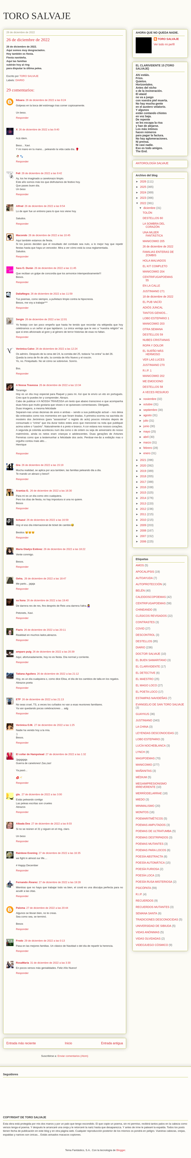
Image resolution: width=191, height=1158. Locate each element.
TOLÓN (147, 212)
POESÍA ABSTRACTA (149, 856)
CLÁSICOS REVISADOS (151, 615)
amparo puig (23, 651)
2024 (143, 192)
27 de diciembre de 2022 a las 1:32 (66, 754)
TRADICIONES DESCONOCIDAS (157, 919)
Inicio (68, 1043)
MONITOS (142, 812)
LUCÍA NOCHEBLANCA (151, 745)
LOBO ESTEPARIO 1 (156, 318)
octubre (148, 404)
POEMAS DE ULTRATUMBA (154, 831)
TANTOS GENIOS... (155, 312)
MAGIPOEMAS (145, 758)
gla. (18, 794)
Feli (18, 173)
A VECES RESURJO (156, 392)
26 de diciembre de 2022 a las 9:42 (41, 173)
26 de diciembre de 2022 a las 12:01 (46, 319)
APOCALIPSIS (145, 571)
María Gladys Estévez (29, 549)
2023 (143, 197)
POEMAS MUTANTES (150, 843)
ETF (18, 699)
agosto (147, 415)
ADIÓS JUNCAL (153, 307)
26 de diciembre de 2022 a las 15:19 (42, 465)
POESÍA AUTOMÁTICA (150, 862)
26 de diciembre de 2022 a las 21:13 (43, 699)
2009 (143, 525)
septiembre (150, 409)
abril (146, 436)
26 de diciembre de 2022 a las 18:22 (64, 549)
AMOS (140, 565)
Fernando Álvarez (27, 882)
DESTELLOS (144, 641)
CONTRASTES (145, 622)
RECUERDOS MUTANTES (152, 907)
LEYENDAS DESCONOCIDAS (155, 733)
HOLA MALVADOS (154, 260)
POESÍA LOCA (145, 875)
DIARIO (20, 80)
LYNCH (140, 752)
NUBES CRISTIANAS (156, 339)
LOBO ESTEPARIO (148, 739)
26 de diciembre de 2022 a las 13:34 (60, 385)
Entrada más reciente (21, 1043)
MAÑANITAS (144, 770)
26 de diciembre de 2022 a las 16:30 (51, 490)
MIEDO (140, 799)
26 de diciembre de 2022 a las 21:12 (58, 673)
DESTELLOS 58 (153, 386)
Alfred (19, 206)
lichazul (20, 519)
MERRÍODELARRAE (149, 793)
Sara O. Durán (24, 268)
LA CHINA (142, 726)
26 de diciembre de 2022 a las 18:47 (45, 578)
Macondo (21, 235)
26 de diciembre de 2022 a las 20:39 (53, 651)
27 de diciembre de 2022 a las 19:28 (60, 882)
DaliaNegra (22, 293)
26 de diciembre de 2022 (158, 246)
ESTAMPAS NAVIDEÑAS (151, 698)
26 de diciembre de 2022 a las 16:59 (47, 519)
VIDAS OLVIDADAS (148, 938)
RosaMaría (22, 962)
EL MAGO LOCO (146, 685)
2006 (143, 541)
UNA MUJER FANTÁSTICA (153, 234)
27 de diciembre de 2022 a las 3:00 (41, 794)
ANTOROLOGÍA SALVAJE (152, 163)
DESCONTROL (145, 634)
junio (146, 426)
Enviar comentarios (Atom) (72, 1055)
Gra (18, 465)
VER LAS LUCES (154, 359)
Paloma (20, 907)
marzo (147, 442)
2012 (143, 508)
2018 (143, 476)
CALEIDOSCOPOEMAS (151, 596)
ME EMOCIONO (153, 381)
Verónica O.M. (24, 725)
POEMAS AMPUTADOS (151, 824)
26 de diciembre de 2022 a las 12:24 (56, 348)
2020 (143, 465)
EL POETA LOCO (147, 691)
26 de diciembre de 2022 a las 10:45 (49, 235)
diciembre (149, 207)
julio (146, 420)
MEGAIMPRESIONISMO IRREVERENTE (151, 785)
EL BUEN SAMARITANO (151, 660)
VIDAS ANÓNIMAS (148, 932)
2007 (143, 536)
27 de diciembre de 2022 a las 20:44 (47, 907)
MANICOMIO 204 (154, 271)
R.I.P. (139, 894)
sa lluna (20, 600)
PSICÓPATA (143, 887)
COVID (140, 628)
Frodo (19, 940)
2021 (143, 460)
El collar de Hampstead (30, 754)
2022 (143, 203)
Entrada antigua (112, 1043)
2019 (143, 470)
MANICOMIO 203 (154, 323)
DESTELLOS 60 (153, 218)
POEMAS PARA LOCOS (151, 850)
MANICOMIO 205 (154, 241)
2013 (143, 503)
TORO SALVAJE (37, 16)
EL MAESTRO (145, 679)
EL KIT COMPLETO (155, 266)
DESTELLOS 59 (153, 334)
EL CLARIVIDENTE (148, 666)
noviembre (150, 399)
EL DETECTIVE (145, 672)
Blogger (120, 1150)
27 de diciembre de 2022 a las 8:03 (51, 823)
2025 (143, 186)
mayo (147, 431)
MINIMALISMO (145, 805)
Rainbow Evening (26, 853)
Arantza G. (22, 490)
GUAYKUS (142, 714)
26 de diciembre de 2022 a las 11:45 (55, 268)
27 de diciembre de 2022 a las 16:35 (59, 853)
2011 (143, 514)
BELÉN (140, 590)
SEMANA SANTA (146, 913)
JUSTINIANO (144, 720)
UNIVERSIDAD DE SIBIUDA (153, 925)
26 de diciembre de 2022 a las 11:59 (51, 293)
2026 (143, 181)
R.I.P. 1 (147, 370)
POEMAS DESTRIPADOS (152, 837)
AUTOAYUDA (144, 578)
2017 (143, 481)
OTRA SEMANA (153, 329)
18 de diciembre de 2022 (158, 296)
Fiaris (19, 629)
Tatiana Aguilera (26, 673)
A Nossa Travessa (27, 385)
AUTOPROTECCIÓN (149, 584)
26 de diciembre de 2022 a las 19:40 (47, 600)
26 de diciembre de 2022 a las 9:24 (46, 100)
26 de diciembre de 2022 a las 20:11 (45, 629)
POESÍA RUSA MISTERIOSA (154, 881)
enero (147, 453)
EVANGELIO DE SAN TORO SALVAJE (160, 704)
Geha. (19, 578)
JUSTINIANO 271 (154, 291)
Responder (22, 117)
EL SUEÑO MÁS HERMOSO (153, 352)
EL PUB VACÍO (152, 302)
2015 (143, 492)
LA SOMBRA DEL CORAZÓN (154, 225)
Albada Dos (23, 823)
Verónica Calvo (25, 348)
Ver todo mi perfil (164, 44)
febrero (148, 447)
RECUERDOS (144, 900)
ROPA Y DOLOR (153, 345)
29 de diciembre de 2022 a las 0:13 (44, 940)
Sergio (20, 319)
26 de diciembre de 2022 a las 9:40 (39, 129)
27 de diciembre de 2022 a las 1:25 (54, 725)
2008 (143, 530)
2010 (143, 519)
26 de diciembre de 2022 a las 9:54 (45, 206)
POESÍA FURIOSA (147, 869)
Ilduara (20, 100)
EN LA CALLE (151, 285)
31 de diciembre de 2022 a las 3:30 (50, 962)
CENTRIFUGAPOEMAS (151, 603)
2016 (143, 487)
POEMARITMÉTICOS (149, 818)
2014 (143, 497)
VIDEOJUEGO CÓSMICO (152, 945)
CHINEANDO (144, 609)
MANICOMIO (144, 764)
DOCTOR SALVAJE (148, 653)
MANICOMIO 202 (154, 375)
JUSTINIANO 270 (154, 365)
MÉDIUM (141, 777)
